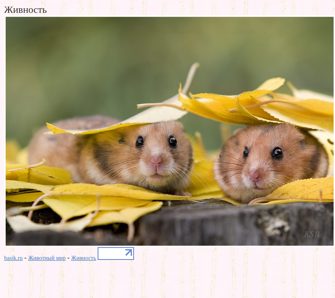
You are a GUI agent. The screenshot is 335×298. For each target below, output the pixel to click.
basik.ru (13, 258)
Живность (83, 258)
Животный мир (47, 258)
